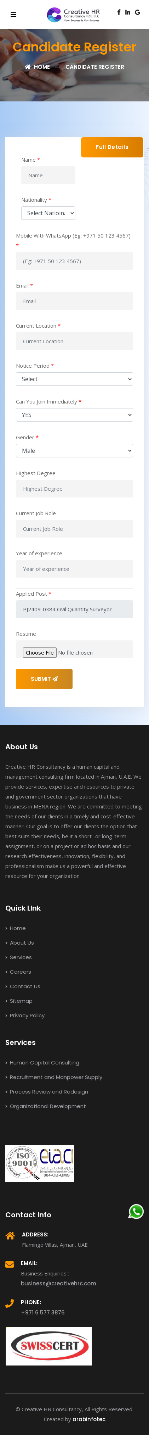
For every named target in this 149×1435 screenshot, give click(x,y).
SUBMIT (44, 679)
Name (30, 159)
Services (18, 957)
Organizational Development (45, 1106)
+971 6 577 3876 (43, 1312)
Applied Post (33, 593)
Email (24, 285)
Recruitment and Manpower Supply (53, 1077)
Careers (18, 971)
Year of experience (39, 553)
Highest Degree (36, 473)
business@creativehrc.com (58, 1283)
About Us (19, 942)
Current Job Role (36, 513)
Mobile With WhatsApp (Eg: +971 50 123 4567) (73, 240)
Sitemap (19, 1001)
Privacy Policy (25, 1015)
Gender (27, 437)
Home (37, 67)
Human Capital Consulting (42, 1062)
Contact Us (22, 986)
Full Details (112, 147)
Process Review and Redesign (46, 1091)
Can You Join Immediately (48, 401)
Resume (26, 633)
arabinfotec (89, 1419)
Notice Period (35, 365)
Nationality (36, 199)
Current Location (38, 325)
